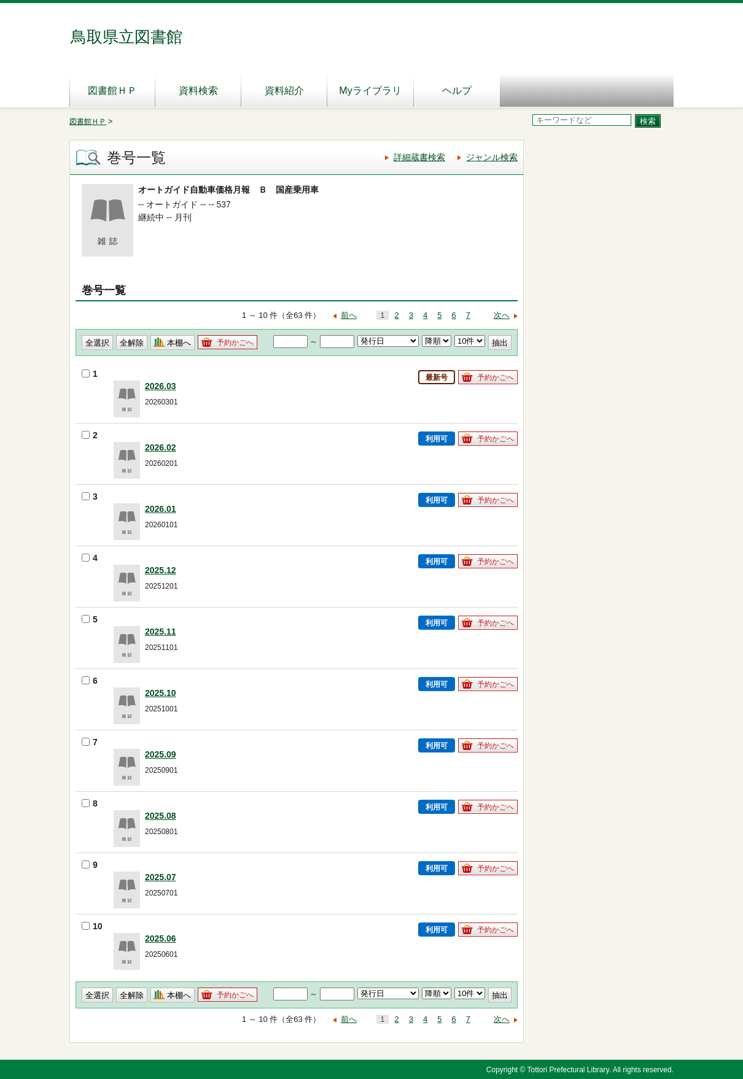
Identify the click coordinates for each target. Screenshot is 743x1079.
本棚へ (179, 342)
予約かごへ (235, 342)
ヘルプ (457, 90)
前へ (349, 315)
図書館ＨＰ (112, 90)
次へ (502, 315)
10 (92, 926)
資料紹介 (284, 90)
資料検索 (198, 90)
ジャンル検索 (492, 157)
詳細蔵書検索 (419, 157)
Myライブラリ (370, 90)
